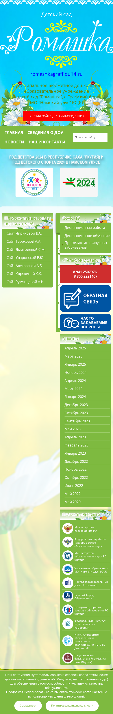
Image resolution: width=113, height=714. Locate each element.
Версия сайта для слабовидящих (56, 116)
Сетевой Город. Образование (84, 596)
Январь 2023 (75, 453)
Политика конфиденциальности (72, 705)
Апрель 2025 (75, 348)
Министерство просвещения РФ (85, 529)
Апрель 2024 (75, 380)
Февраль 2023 (76, 445)
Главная (13, 132)
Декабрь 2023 (76, 405)
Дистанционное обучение (87, 235)
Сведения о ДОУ (45, 132)
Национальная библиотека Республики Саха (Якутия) (90, 659)
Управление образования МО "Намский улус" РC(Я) (91, 570)
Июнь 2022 (74, 485)
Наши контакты (47, 142)
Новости (14, 142)
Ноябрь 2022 (76, 469)
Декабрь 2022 (76, 461)
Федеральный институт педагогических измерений (90, 624)
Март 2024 (73, 388)
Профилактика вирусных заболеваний (86, 245)
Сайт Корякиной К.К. (24, 273)
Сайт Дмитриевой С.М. (26, 249)
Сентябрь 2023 (77, 421)
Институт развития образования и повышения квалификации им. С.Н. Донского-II (89, 641)
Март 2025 (73, 356)
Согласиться (28, 705)
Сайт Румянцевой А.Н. (25, 282)
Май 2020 (73, 502)
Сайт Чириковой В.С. (24, 233)
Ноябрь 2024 (76, 372)
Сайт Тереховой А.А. (24, 241)
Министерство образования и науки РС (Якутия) (90, 556)
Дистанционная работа (85, 227)
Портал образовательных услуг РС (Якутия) (91, 583)
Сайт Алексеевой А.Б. (25, 266)
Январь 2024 (75, 396)
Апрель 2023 (75, 437)
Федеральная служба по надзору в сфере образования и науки (90, 542)
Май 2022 (73, 494)
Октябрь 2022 (76, 477)
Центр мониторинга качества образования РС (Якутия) (91, 610)
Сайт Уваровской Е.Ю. (25, 257)
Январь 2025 (75, 364)
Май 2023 (73, 429)
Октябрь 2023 (76, 413)
